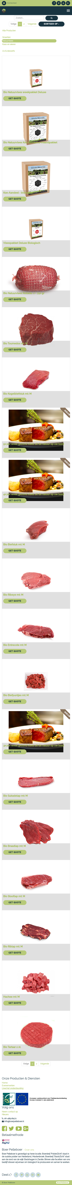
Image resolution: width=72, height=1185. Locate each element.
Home (5, 1083)
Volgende (32, 24)
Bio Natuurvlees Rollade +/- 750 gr (23, 293)
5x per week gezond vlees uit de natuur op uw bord (33, 444)
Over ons (29, 1149)
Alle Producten (9, 30)
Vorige (13, 24)
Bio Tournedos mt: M (15, 343)
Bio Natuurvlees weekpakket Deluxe (24, 92)
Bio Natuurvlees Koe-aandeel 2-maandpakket (30, 142)
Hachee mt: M (11, 996)
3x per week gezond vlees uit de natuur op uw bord (33, 745)
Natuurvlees (7, 41)
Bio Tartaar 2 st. (12, 1047)
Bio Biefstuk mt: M (14, 544)
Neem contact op (10, 1111)
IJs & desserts (8, 51)
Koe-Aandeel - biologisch (18, 192)
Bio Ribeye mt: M (13, 594)
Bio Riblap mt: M (13, 946)
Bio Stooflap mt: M (14, 896)
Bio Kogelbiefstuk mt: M (17, 393)
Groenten (6, 37)
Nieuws (5, 1114)
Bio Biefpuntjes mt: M (16, 695)
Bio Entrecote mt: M (14, 645)
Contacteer (9, 3)
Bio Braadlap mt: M (14, 846)
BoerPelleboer (62, 1182)
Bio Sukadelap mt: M (15, 795)
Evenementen (8, 1085)
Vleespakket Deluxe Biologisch (21, 242)
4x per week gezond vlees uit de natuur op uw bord (33, 494)
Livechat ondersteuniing (12, 1088)
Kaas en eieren (9, 44)
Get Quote (15, 98)
